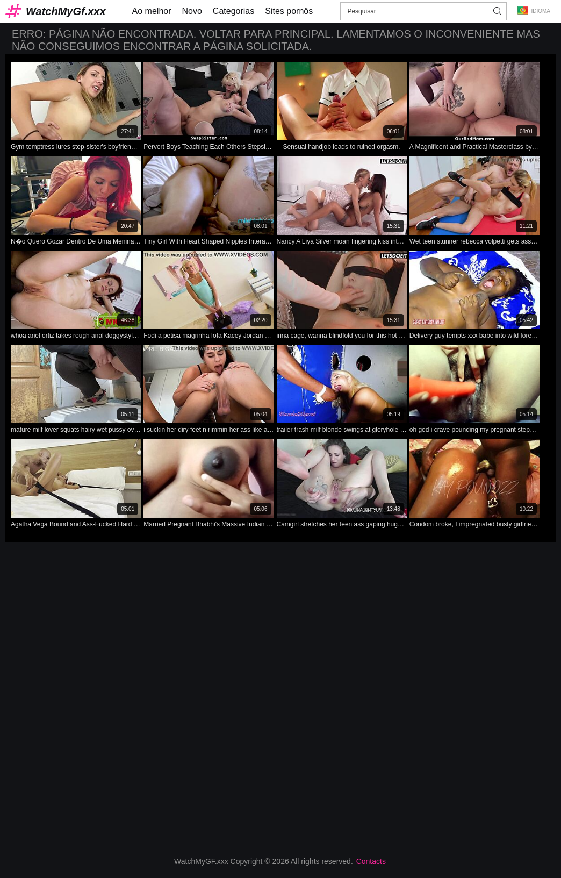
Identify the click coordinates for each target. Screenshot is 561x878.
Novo (192, 11)
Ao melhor (151, 11)
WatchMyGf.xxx (66, 11)
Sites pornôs (289, 11)
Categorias (233, 11)
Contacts (371, 861)
